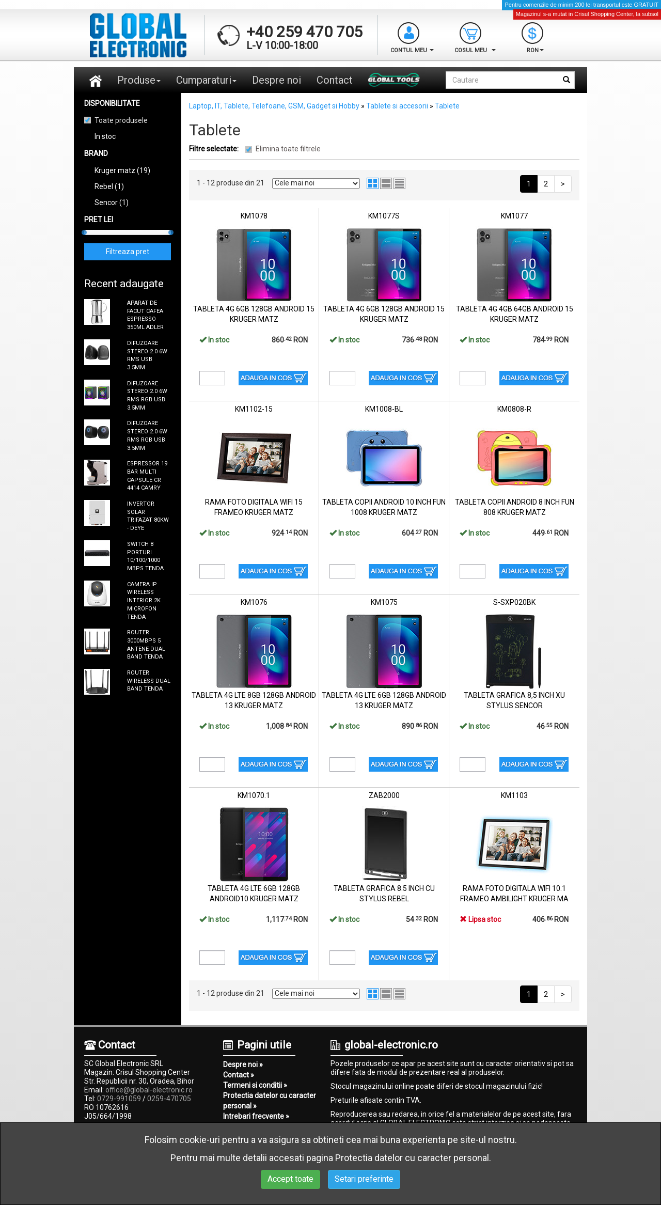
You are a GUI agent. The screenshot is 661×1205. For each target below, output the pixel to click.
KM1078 (254, 216)
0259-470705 (169, 1098)
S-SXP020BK (514, 602)
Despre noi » (243, 1064)
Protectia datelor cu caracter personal (412, 1157)
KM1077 (514, 216)
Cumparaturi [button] (206, 80)
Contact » (238, 1075)
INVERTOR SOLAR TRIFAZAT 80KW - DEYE (148, 515)
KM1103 (514, 795)
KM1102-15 (254, 409)
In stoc (105, 136)
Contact (335, 80)
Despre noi (276, 80)
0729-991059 (119, 1098)
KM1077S (384, 216)
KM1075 (384, 602)
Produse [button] (139, 80)
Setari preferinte (364, 1179)
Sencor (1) (112, 202)
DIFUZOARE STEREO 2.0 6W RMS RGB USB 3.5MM (147, 395)
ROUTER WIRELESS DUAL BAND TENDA (148, 680)
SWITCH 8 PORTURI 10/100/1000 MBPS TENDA (145, 556)
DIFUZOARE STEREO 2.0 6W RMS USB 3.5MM (147, 355)
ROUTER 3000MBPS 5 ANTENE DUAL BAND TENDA (146, 644)
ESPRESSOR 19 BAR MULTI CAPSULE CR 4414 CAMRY (147, 475)
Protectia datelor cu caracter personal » (269, 1100)
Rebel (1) (109, 186)
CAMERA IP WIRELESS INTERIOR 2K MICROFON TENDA (144, 600)
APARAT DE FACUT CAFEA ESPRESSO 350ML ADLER (145, 315)
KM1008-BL (384, 409)
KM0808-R (514, 409)
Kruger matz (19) (122, 170)
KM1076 (254, 602)
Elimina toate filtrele (288, 149)
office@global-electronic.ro (149, 1090)
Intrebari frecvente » (256, 1116)
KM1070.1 (254, 795)
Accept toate (290, 1179)
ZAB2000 (384, 795)
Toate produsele (121, 120)
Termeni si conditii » (255, 1085)
